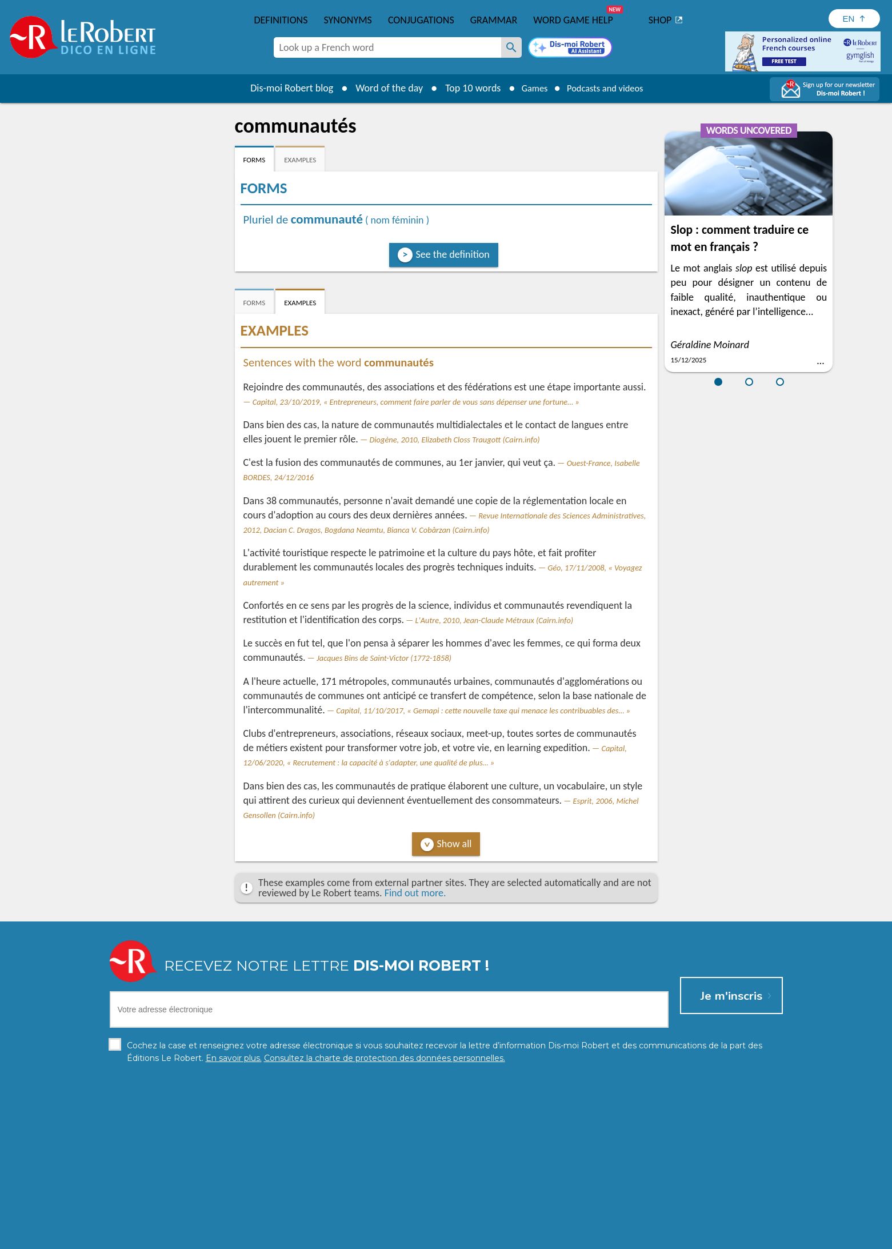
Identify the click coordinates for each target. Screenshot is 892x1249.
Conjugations (421, 20)
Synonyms (347, 20)
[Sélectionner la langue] (854, 18)
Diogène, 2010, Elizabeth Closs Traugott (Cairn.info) (454, 439)
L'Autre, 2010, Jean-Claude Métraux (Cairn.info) (494, 620)
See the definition (453, 254)
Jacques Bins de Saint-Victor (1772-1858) (384, 658)
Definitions (281, 20)
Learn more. (592, 1220)
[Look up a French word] (511, 47)
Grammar (494, 20)
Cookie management (475, 1237)
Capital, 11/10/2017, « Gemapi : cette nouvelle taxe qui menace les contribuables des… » (483, 710)
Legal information (397, 1237)
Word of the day (381, 88)
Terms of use (544, 1237)
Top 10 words (465, 88)
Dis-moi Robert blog (283, 88)
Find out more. (415, 893)
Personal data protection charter (297, 1237)
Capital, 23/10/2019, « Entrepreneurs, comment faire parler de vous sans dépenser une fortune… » (416, 402)
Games (529, 88)
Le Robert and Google (615, 1237)
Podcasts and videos (608, 88)
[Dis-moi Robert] (570, 48)
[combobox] (387, 47)
